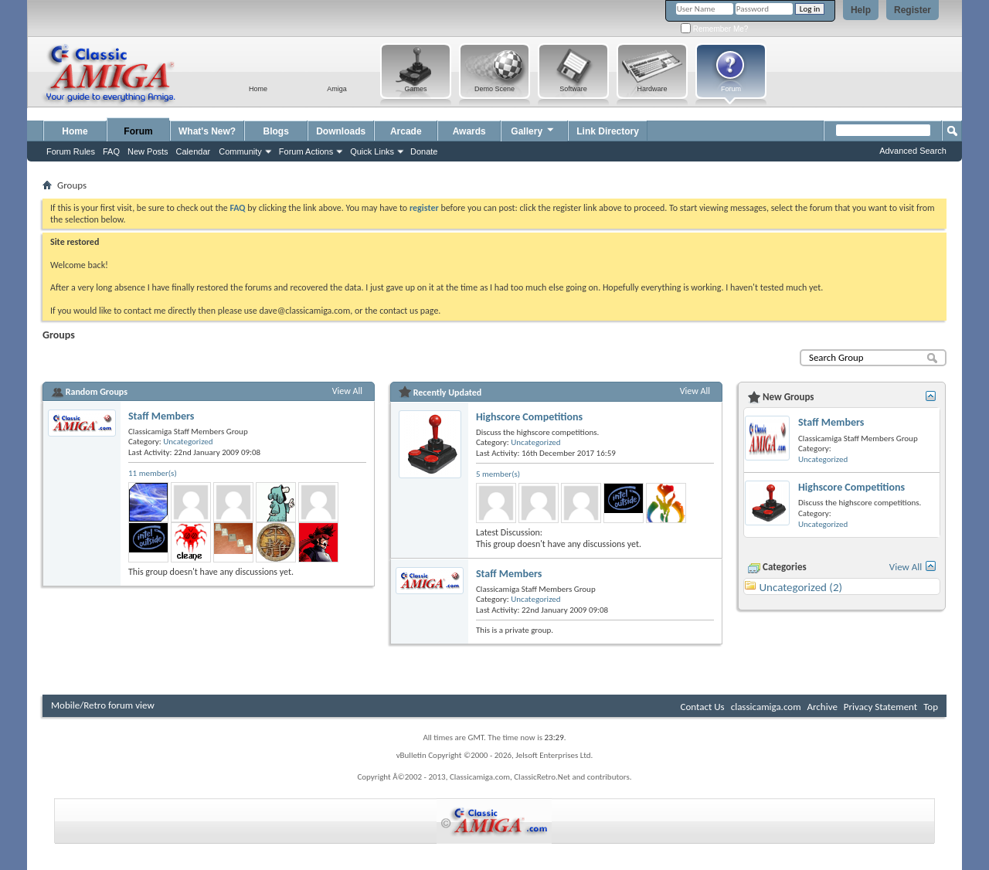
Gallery (533, 129)
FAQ (111, 151)
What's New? (207, 131)
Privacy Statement (880, 706)
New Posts (147, 151)
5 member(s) (498, 474)
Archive (822, 706)
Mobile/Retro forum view (103, 705)
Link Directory (607, 131)
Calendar (193, 151)
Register (912, 10)
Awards (469, 131)
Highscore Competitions (529, 416)
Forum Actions (306, 151)
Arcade (406, 131)
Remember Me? (714, 29)
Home (74, 131)
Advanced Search (913, 150)
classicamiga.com (766, 706)
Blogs (276, 131)
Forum (138, 131)
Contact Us (703, 706)
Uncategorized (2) (800, 587)
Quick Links (372, 151)
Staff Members (161, 416)
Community (240, 151)
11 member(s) (152, 473)
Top (930, 706)
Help (861, 10)
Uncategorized (187, 442)
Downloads (340, 131)
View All (347, 391)
